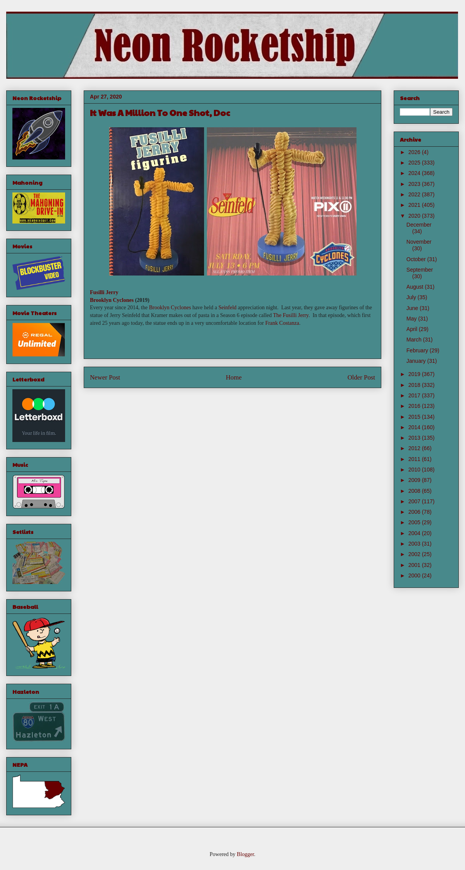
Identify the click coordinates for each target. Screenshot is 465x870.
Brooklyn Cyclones (112, 300)
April (412, 329)
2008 (415, 491)
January (416, 361)
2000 (415, 575)
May (412, 318)
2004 (415, 533)
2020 (415, 216)
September (419, 270)
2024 (415, 173)
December (419, 225)
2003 (415, 544)
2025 (415, 162)
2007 (415, 501)
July (412, 297)
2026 (415, 152)
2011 (415, 459)
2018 (415, 385)
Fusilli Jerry (104, 292)
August (415, 287)
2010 (415, 469)
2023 (415, 184)
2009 (415, 480)
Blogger (245, 854)
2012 (415, 448)
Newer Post (105, 377)
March (414, 339)
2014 (415, 427)
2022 (415, 194)
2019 (415, 374)
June (413, 308)
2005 (415, 522)
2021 (415, 205)
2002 (415, 554)
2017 (415, 395)
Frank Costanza (282, 323)
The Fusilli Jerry (291, 315)
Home (234, 377)
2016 (415, 406)
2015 (415, 417)
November (419, 242)
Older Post (361, 377)
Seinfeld (228, 307)
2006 (415, 512)
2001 (415, 565)
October (416, 259)
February (418, 350)
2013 (415, 438)
